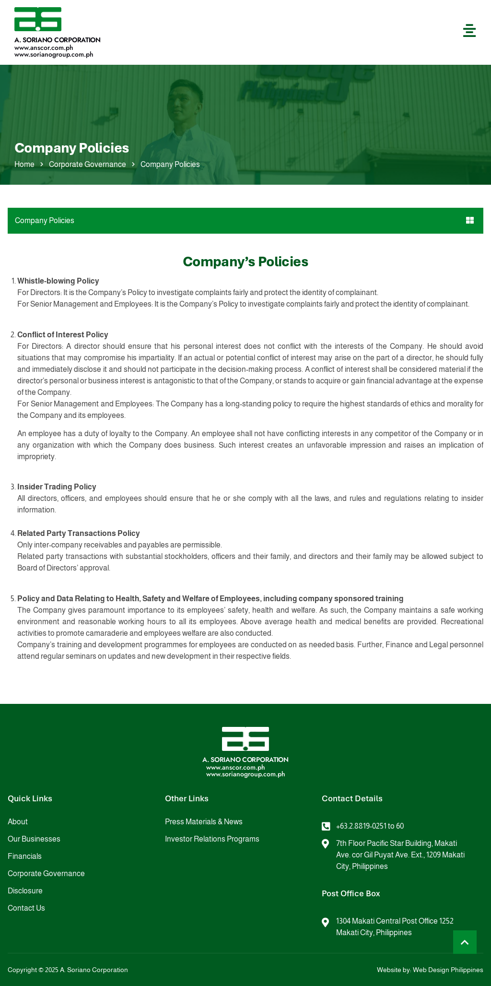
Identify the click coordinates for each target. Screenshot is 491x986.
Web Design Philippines (448, 970)
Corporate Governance (87, 164)
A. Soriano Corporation (57, 40)
